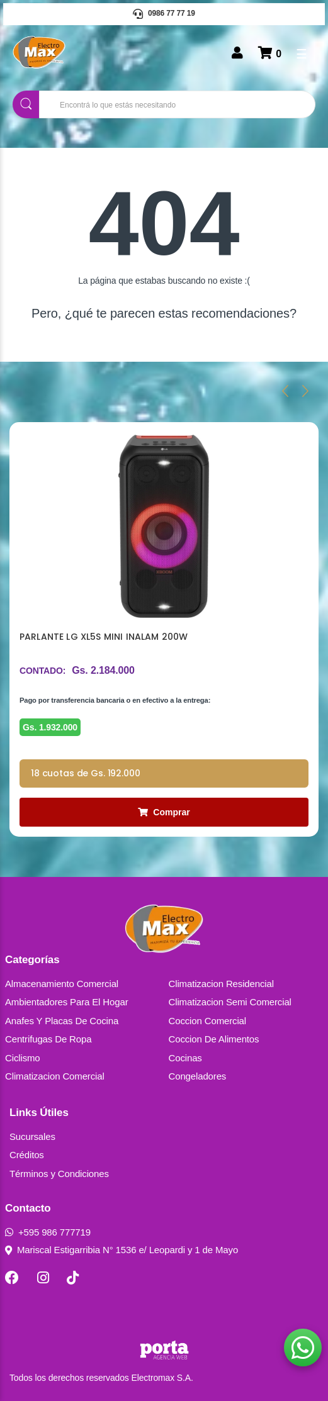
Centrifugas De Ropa (48, 1039)
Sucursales (32, 1136)
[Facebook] (12, 1278)
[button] (303, 1347)
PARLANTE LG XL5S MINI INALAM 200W (104, 636)
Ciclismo (22, 1057)
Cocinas (185, 1057)
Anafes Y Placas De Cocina (61, 1020)
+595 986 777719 (48, 1232)
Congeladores (198, 1076)
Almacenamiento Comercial (61, 983)
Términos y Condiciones (59, 1173)
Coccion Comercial (208, 1020)
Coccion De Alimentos (214, 1039)
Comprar (163, 812)
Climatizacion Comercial (55, 1076)
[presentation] (285, 390)
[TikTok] (73, 1278)
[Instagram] (43, 1278)
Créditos (26, 1154)
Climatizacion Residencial (221, 983)
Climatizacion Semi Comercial (230, 1001)
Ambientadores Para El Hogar (66, 1001)
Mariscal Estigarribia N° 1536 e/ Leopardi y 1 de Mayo (121, 1249)
